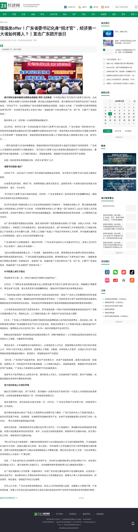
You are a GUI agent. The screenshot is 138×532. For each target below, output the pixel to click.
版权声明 (86, 514)
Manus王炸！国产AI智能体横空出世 (119, 67)
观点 (65, 14)
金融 (33, 14)
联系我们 (73, 514)
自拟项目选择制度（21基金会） (116, 299)
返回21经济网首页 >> (9, 498)
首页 (5, 14)
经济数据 (128, 131)
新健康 (103, 14)
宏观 (14, 14)
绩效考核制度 (109, 309)
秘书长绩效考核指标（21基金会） (117, 316)
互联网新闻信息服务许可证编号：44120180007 (76, 519)
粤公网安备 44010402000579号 (69, 528)
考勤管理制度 (109, 313)
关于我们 (59, 514)
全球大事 (118, 131)
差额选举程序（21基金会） (114, 302)
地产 (74, 14)
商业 (42, 14)
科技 (84, 14)
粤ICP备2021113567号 (54, 519)
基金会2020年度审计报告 (114, 306)
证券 (23, 14)
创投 (114, 14)
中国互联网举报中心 (48, 522)
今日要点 (107, 131)
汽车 (93, 14)
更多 (133, 14)
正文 (6, 22)
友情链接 (100, 514)
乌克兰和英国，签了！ (114, 59)
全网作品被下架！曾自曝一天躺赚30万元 (121, 71)
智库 (123, 14)
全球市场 (53, 14)
